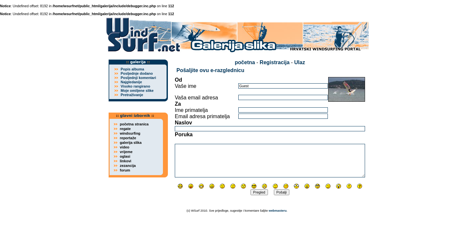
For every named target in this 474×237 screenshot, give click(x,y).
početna (245, 62)
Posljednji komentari (138, 78)
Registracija (275, 62)
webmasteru (277, 210)
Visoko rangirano (135, 86)
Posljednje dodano (136, 73)
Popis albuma (132, 69)
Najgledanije (131, 82)
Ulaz (299, 62)
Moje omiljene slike (136, 90)
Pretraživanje (131, 95)
